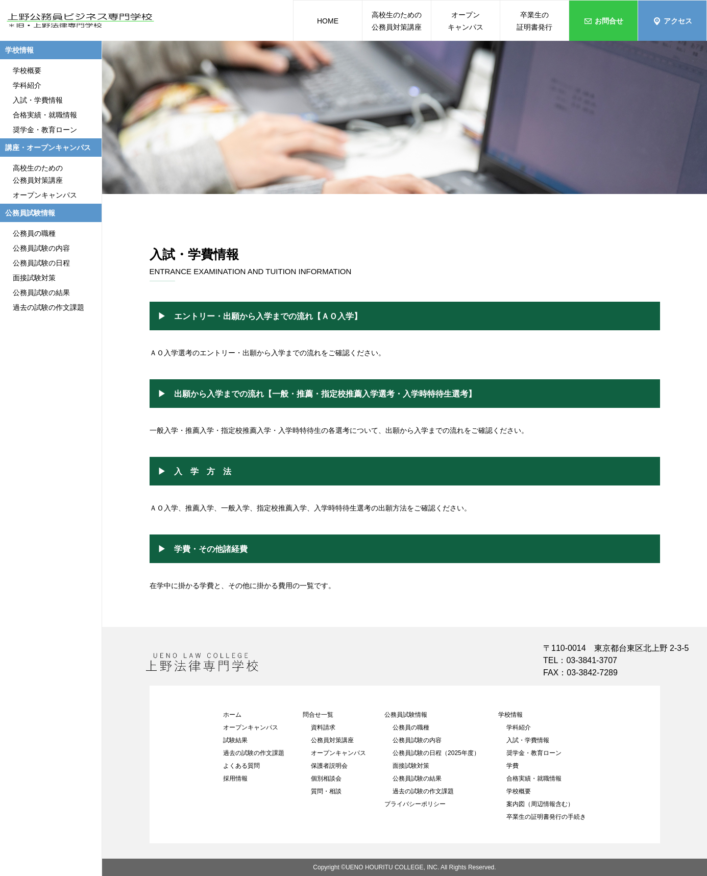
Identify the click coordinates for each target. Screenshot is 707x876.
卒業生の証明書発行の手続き (546, 816)
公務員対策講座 (332, 740)
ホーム (232, 714)
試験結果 (235, 740)
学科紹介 (518, 727)
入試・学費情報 (527, 740)
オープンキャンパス (250, 727)
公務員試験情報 (405, 714)
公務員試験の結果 (417, 778)
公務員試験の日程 (41, 263)
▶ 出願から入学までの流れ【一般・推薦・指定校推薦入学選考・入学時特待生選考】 (317, 393)
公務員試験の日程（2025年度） (436, 753)
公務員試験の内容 (417, 740)
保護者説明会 (329, 765)
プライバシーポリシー (415, 804)
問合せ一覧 (318, 714)
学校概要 (518, 791)
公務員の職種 (411, 727)
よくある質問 (241, 765)
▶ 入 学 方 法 (194, 471)
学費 (512, 765)
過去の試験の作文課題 (253, 753)
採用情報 (235, 778)
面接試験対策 (411, 765)
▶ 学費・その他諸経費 (203, 548)
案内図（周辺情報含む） (540, 804)
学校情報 (510, 714)
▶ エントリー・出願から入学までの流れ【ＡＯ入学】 (260, 316)
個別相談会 (326, 778)
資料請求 (323, 727)
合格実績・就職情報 (534, 778)
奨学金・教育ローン (534, 753)
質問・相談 (326, 791)
